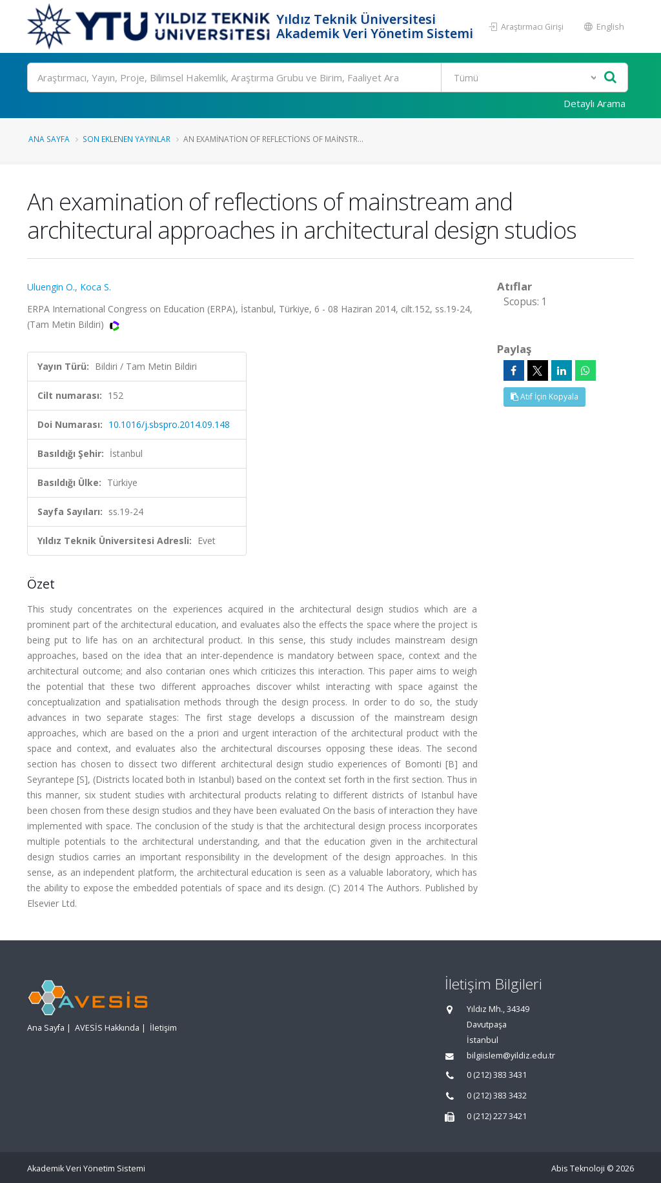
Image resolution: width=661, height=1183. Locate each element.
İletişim (163, 1027)
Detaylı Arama (594, 103)
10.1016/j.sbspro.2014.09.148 (169, 424)
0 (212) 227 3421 (497, 1116)
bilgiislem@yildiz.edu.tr (511, 1055)
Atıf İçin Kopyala (544, 396)
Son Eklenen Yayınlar (126, 139)
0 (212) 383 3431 (497, 1074)
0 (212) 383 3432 (497, 1095)
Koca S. (95, 287)
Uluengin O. (51, 287)
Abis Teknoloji (578, 1168)
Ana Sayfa (49, 139)
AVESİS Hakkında (107, 1027)
